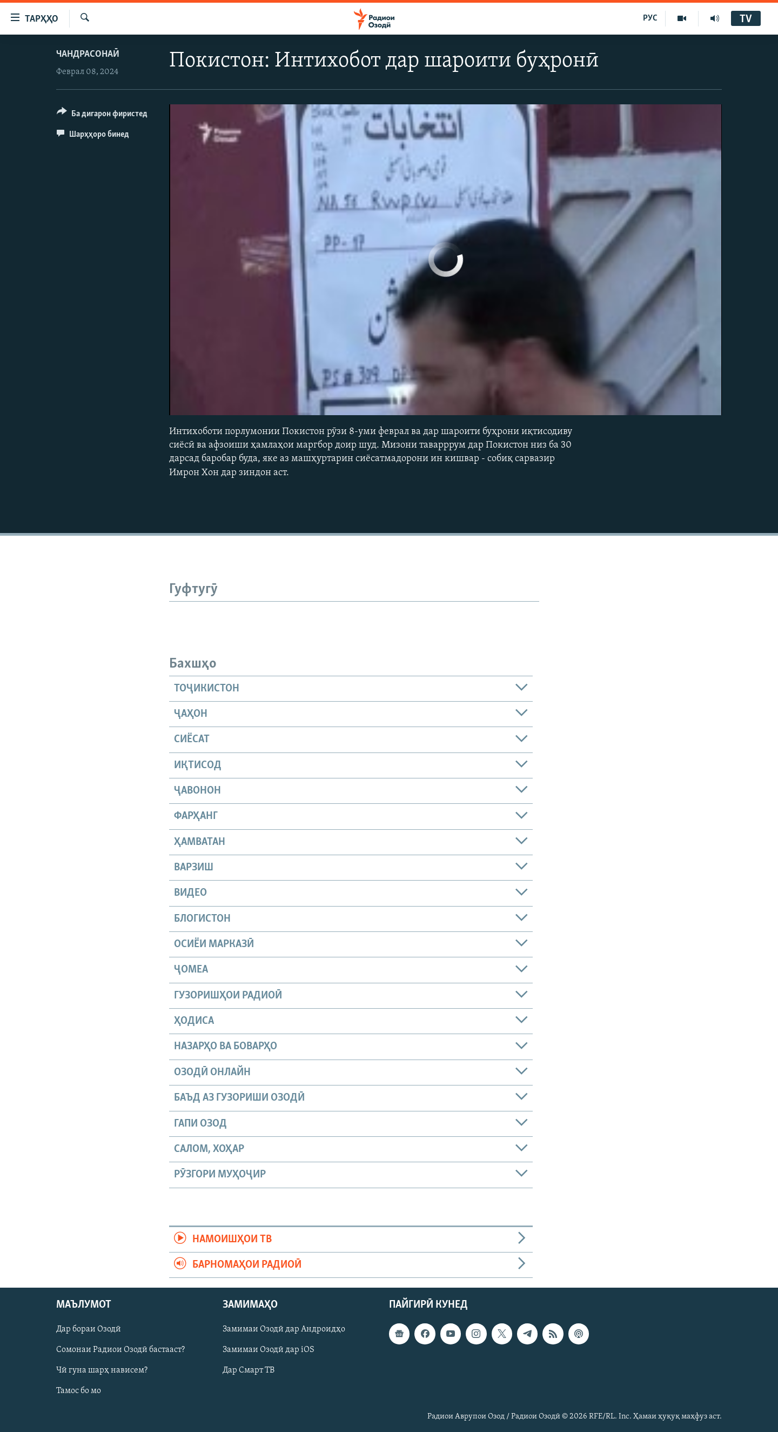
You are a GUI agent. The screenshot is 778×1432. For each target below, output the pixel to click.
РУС (650, 18)
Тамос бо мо (78, 1391)
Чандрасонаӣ (87, 54)
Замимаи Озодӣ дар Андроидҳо (284, 1330)
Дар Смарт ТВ (248, 1371)
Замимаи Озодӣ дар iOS (268, 1350)
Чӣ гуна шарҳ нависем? (101, 1371)
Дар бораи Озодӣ (88, 1330)
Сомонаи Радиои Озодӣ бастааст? (120, 1350)
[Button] (102, 115)
